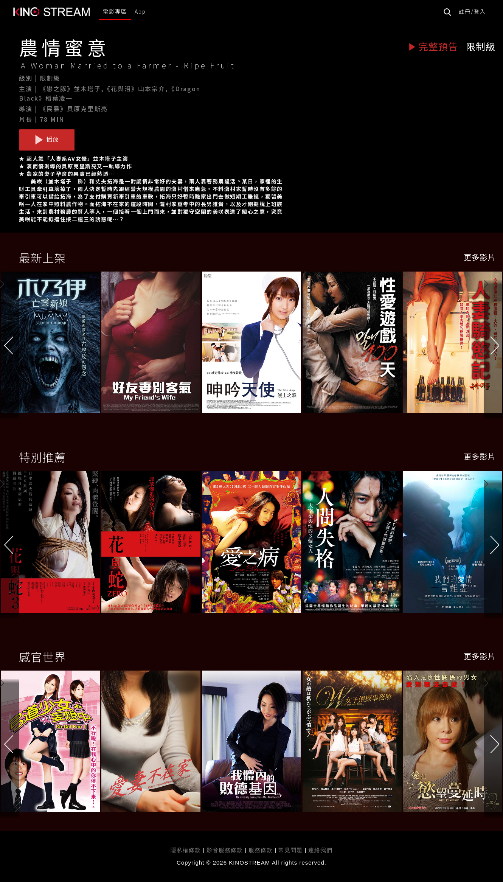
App (140, 11)
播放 (46, 139)
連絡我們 (320, 850)
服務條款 (261, 850)
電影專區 (115, 11)
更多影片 (479, 257)
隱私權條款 (186, 850)
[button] (493, 344)
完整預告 (433, 46)
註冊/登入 (472, 11)
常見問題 (290, 850)
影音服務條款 (224, 850)
